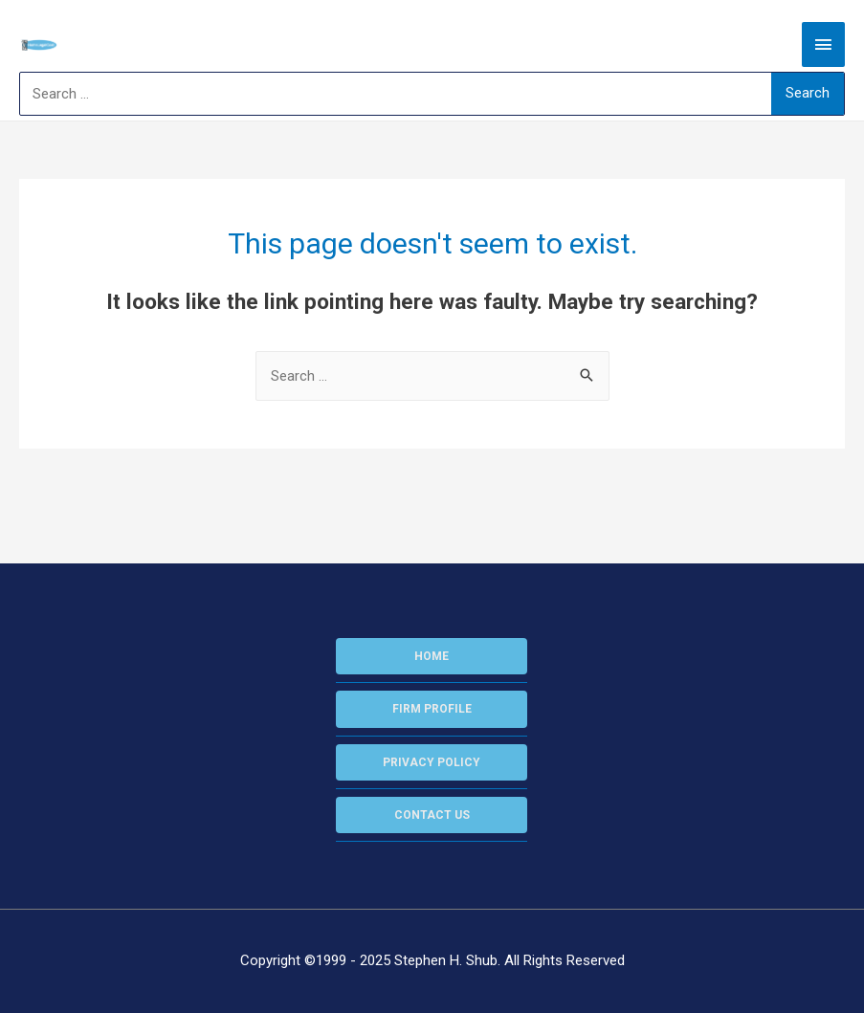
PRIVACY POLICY (431, 762)
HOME (431, 656)
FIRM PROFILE (432, 709)
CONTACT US (432, 815)
